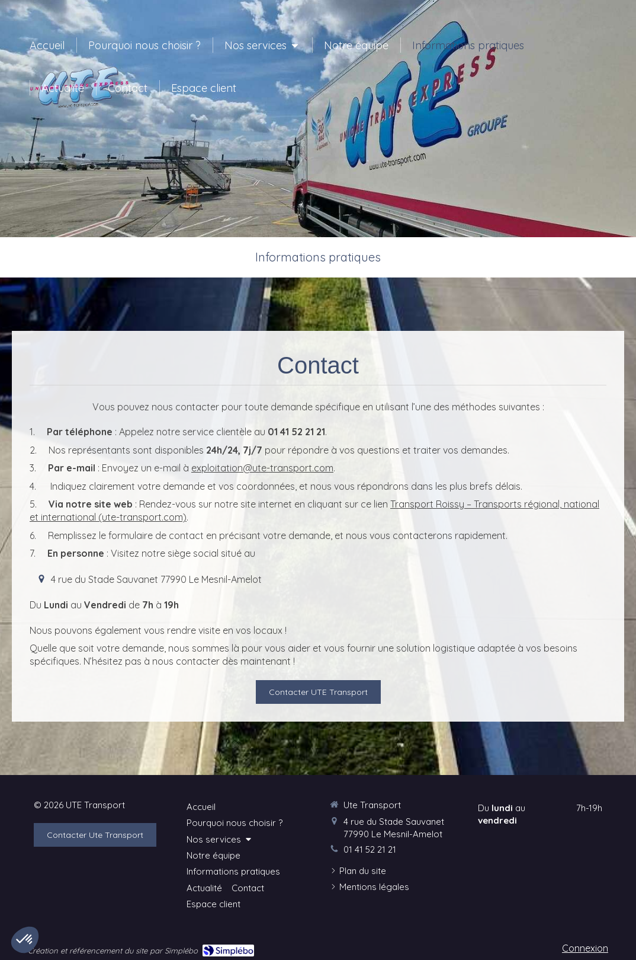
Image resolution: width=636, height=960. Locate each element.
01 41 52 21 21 (369, 849)
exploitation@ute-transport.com (262, 468)
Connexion (585, 948)
